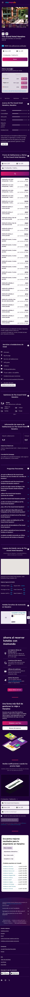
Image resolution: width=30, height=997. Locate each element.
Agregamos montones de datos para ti (15, 911)
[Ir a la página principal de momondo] (10, 2)
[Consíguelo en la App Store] (14, 973)
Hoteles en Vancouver (8, 871)
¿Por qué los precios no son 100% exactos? (15, 914)
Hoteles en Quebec (8, 873)
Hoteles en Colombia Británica (19, 921)
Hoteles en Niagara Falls (9, 875)
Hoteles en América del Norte (18, 920)
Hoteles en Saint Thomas (9, 886)
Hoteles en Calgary (8, 882)
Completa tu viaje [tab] (8, 858)
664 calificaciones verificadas (17, 45)
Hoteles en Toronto (8, 866)
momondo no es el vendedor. (15, 908)
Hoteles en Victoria (8, 888)
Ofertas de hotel (6, 920)
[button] (2, 2)
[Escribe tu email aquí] (16, 812)
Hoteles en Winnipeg (8, 884)
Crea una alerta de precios (15, 681)
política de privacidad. (16, 824)
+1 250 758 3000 (6, 43)
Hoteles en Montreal (8, 868)
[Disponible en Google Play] (5, 973)
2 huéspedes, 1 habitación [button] (10, 55)
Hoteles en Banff (7, 879)
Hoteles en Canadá (6, 921)
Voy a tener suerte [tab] (8, 855)
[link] (15, 689)
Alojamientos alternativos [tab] (10, 851)
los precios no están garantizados (14, 903)
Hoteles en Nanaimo (8, 923)
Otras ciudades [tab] (8, 848)
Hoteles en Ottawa (8, 877)
